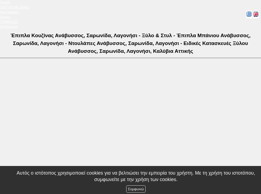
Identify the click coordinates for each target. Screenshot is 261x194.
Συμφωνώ (136, 189)
